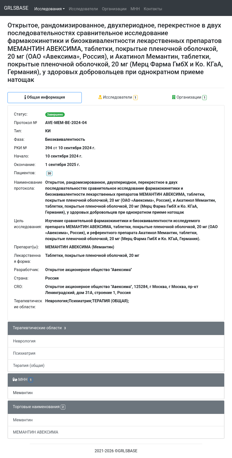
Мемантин (22, 392)
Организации (114, 8)
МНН (135, 8)
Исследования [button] (48, 8)
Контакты (153, 8)
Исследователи (83, 8)
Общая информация (44, 97)
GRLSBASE (16, 8)
